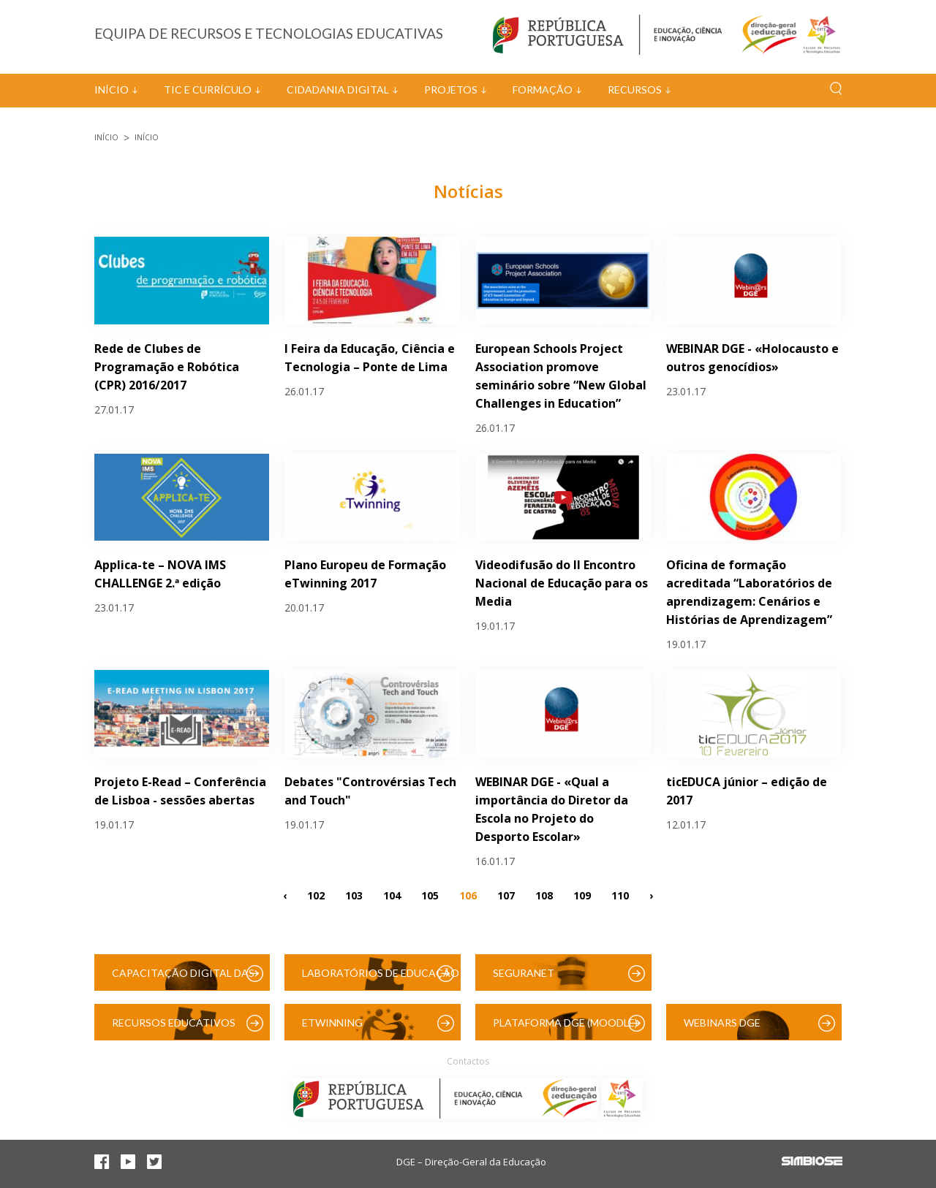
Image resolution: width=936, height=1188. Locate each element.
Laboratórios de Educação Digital (380, 979)
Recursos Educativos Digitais (173, 1028)
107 (506, 895)
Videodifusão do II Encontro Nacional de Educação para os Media (561, 583)
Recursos (635, 89)
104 (392, 895)
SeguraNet (523, 973)
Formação (543, 89)
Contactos (468, 1061)
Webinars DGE (722, 1022)
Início (111, 89)
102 (316, 895)
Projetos (451, 89)
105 (430, 895)
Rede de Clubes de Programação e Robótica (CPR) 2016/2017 (166, 366)
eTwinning (332, 1022)
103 (354, 895)
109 (582, 895)
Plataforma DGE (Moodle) (565, 1022)
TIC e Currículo (208, 89)
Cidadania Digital (338, 89)
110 (620, 895)
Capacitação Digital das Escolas (183, 979)
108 (544, 895)
